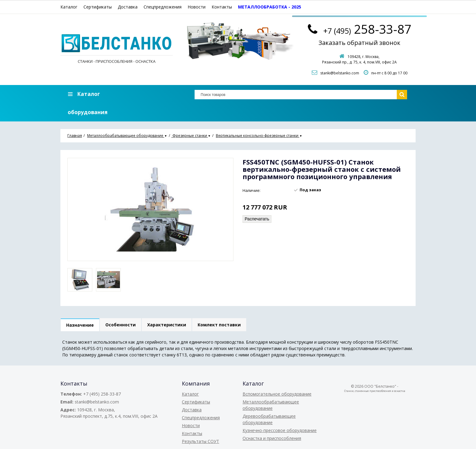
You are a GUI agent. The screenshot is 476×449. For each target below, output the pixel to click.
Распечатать (257, 218)
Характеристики (166, 325)
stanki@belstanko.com (339, 73)
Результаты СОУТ (200, 441)
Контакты (222, 7)
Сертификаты (97, 7)
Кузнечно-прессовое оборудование (280, 430)
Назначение (80, 325)
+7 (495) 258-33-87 (102, 394)
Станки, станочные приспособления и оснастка (374, 391)
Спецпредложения (163, 7)
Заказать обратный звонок (359, 43)
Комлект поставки (219, 325)
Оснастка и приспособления (272, 438)
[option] (80, 279)
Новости (197, 7)
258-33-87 (367, 29)
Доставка (128, 7)
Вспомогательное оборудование (277, 394)
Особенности (120, 325)
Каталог (68, 7)
